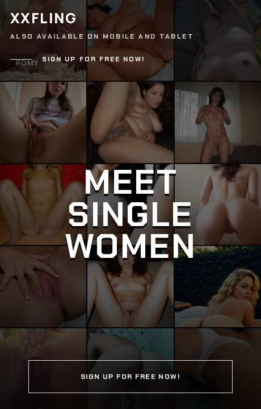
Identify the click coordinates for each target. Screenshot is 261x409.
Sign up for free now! (93, 59)
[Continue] (130, 204)
